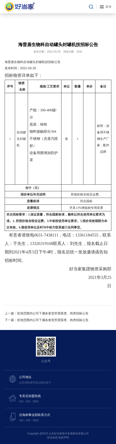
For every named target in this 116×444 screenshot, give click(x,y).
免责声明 (63, 437)
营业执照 (52, 437)
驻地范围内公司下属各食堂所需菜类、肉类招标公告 (52, 313)
